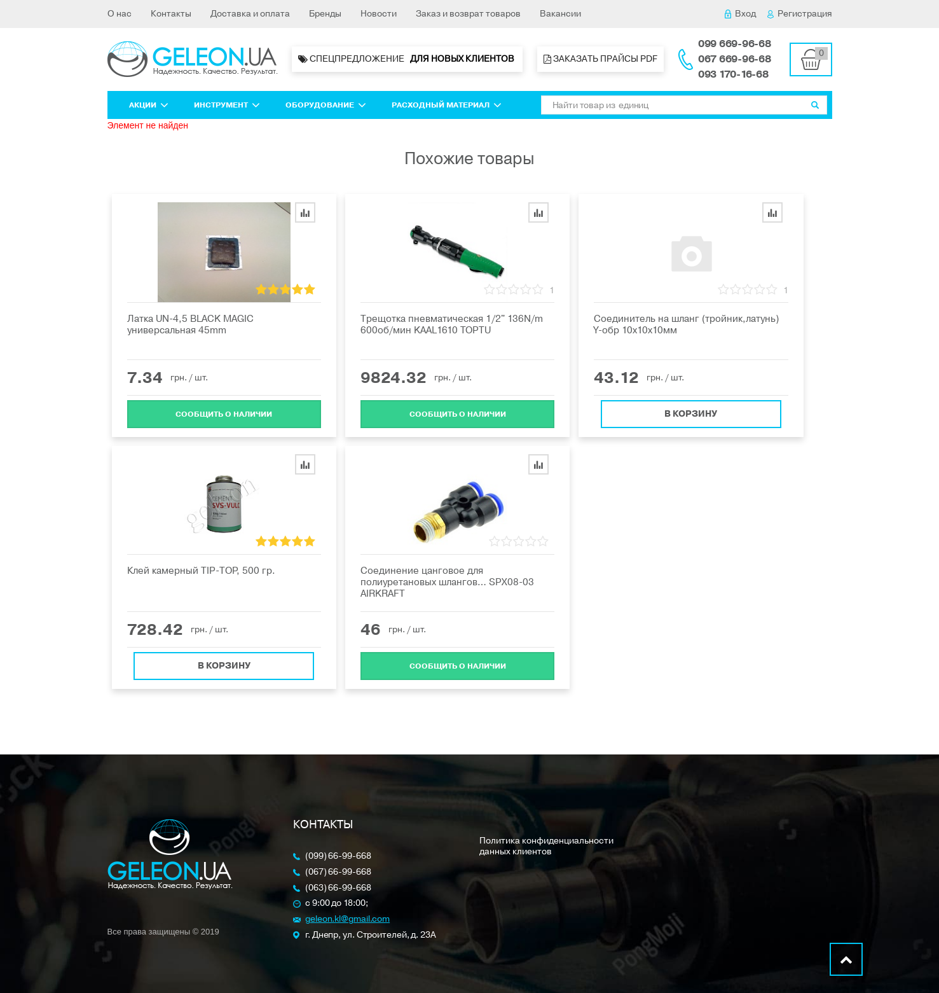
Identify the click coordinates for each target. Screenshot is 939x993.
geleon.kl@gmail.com (347, 919)
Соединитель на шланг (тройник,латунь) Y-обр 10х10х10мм (686, 324)
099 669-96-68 (734, 44)
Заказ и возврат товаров (468, 14)
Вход (740, 14)
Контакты (171, 14)
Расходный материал (447, 105)
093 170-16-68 (733, 74)
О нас (119, 14)
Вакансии (560, 14)
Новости (378, 14)
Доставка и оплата (250, 14)
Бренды (325, 14)
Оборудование (325, 105)
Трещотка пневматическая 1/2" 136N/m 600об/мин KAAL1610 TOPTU (451, 324)
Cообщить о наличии (223, 410)
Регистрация (799, 14)
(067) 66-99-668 (338, 872)
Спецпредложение (407, 59)
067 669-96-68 (734, 59)
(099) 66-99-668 (338, 856)
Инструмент (227, 105)
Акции (148, 105)
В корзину (690, 409)
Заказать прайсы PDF (600, 59)
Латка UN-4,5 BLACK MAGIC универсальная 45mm (190, 324)
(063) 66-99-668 (338, 888)
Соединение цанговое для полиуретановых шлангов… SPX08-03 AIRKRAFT (447, 582)
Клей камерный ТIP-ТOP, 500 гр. (201, 570)
